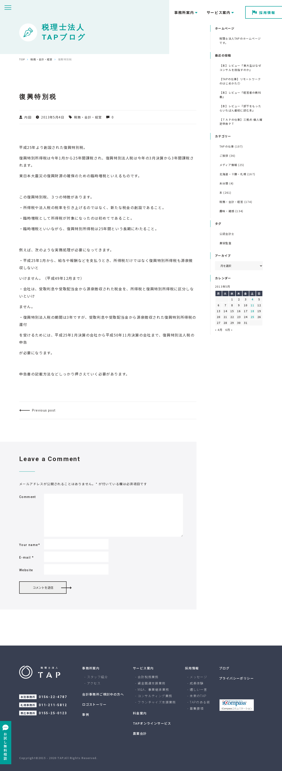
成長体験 (197, 683)
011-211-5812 (53, 705)
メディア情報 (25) (232, 165)
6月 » (229, 330)
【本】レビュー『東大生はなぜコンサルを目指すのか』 (240, 68)
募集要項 (197, 708)
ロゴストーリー (94, 704)
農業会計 (140, 733)
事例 (85, 714)
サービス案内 (143, 668)
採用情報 (263, 12)
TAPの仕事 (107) (231, 146)
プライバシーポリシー (236, 678)
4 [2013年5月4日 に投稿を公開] (252, 299)
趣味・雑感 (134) (231, 211)
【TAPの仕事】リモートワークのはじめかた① (240, 81)
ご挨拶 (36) (228, 155)
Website (26, 570)
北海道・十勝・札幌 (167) (237, 174)
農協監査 (225, 243)
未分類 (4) (226, 183)
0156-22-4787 (53, 697)
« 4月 (218, 330)
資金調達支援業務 (151, 683)
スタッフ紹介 (97, 677)
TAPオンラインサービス (152, 723)
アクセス (94, 683)
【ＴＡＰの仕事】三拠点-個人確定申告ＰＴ (241, 122)
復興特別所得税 (33, 158)
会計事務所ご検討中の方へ (103, 694)
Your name (29, 545)
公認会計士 (227, 234)
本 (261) (225, 192)
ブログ (224, 668)
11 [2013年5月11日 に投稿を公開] (252, 305)
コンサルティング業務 (155, 696)
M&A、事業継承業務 (153, 689)
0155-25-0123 (53, 713)
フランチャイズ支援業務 (157, 702)
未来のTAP (198, 696)
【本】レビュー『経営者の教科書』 (240, 95)
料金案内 (140, 713)
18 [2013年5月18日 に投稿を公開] (252, 311)
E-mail (26, 557)
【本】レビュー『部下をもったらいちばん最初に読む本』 (240, 108)
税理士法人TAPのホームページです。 (240, 40)
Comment (27, 497)
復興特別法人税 (120, 158)
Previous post (43, 410)
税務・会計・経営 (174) (236, 202)
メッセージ (198, 677)
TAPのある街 (200, 702)
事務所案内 (90, 668)
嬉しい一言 (198, 689)
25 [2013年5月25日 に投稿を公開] (252, 317)
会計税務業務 (148, 677)
